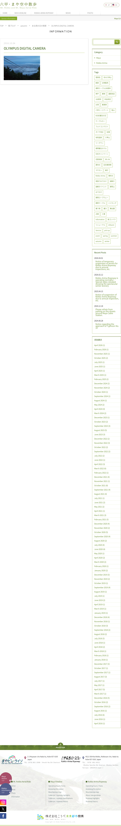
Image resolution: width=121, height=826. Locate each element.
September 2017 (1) (102, 672)
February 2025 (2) (101, 379)
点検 (97, 214)
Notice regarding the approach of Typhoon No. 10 (107, 326)
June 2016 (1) (99, 719)
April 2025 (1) (99, 370)
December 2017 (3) (102, 664)
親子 (106, 170)
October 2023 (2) (101, 421)
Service (98, 230)
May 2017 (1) (99, 685)
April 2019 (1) (99, 604)
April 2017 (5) (99, 689)
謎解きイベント (101, 186)
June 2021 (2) (99, 502)
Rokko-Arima (101, 63)
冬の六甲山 (107, 77)
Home (13, 786)
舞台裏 (112, 208)
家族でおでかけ (101, 181)
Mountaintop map (54, 792)
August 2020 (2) (100, 540)
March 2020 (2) (100, 562)
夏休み (98, 165)
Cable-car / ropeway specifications (60, 798)
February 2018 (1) (101, 655)
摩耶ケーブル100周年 (103, 88)
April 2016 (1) (99, 723)
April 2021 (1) (99, 511)
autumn (23, 26)
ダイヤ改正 (99, 132)
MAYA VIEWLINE (20, 13)
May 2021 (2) (99, 506)
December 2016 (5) (102, 698)
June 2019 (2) (99, 600)
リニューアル (100, 225)
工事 (103, 214)
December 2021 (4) (102, 477)
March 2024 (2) (100, 413)
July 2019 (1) (99, 596)
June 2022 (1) (99, 460)
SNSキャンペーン (102, 154)
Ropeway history (92, 801)
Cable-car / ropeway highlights (59, 795)
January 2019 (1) (101, 613)
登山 (113, 110)
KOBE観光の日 (101, 115)
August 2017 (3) (100, 676)
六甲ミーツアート (102, 110)
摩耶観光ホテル (101, 148)
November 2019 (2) (102, 579)
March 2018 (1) (100, 651)
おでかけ (99, 192)
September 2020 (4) (102, 536)
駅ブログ (12, 26)
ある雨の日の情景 (39, 26)
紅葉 (108, 132)
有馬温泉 (99, 137)
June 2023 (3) (99, 434)
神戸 (97, 94)
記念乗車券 (107, 165)
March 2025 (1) (100, 375)
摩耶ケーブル (100, 203)
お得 (97, 104)
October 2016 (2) (101, 702)
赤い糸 (107, 159)
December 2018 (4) (102, 617)
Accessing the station (56, 789)
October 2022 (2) (101, 447)
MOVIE (68, 13)
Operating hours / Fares (56, 786)
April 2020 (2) (99, 557)
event (98, 236)
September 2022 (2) (102, 451)
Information (100, 219)
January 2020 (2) (101, 570)
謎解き (112, 181)
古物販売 (105, 83)
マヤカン (99, 170)
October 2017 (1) (101, 668)
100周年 (98, 99)
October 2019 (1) (101, 583)
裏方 (105, 208)
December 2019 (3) (102, 574)
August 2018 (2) (100, 634)
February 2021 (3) (101, 519)
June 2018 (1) (99, 642)
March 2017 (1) (100, 693)
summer (114, 236)
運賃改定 (111, 94)
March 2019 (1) (100, 608)
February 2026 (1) (101, 349)
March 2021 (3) (100, 515)
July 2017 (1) (99, 681)
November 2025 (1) (102, 353)
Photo (13, 793)
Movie (13, 789)
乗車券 (104, 104)
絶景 (97, 83)
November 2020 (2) (102, 528)
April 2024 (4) (99, 409)
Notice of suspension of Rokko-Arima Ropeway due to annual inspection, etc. (107, 297)
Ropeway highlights (93, 798)
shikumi (111, 225)
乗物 (103, 94)
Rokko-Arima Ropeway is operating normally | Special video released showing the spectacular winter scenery (106, 282)
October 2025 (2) (101, 358)
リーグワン (99, 143)
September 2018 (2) (102, 630)
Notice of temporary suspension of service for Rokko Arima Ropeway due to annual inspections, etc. (106, 265)
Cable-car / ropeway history (58, 801)
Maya (98, 57)
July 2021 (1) (99, 498)
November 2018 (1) (102, 621)
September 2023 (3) (102, 426)
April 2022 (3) (99, 464)
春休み (110, 175)
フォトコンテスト (102, 126)
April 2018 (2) (99, 647)
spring (105, 236)
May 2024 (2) (99, 404)
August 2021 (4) (100, 494)
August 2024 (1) (100, 400)
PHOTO (90, 13)
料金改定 (108, 99)
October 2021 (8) (101, 485)
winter (107, 241)
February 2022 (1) (101, 472)
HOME (5, 13)
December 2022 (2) (102, 438)
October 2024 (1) (101, 392)
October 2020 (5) (101, 532)
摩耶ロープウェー (102, 197)
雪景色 (98, 77)
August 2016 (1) (100, 710)
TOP (2, 26)
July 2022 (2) (99, 455)
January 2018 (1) (101, 659)
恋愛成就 (99, 159)
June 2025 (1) (99, 366)
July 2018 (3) (99, 638)
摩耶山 (112, 186)
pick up (107, 230)
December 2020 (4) (102, 523)
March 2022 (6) (100, 468)
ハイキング (112, 203)
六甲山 (107, 137)
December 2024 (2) (102, 383)
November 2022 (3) (102, 443)
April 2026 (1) (99, 345)
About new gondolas (93, 795)
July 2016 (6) (99, 715)
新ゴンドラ (112, 219)
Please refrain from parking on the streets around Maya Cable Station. (105, 312)
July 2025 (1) (99, 362)
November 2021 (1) (102, 481)
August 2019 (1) (100, 591)
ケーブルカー (100, 121)
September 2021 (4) (102, 489)
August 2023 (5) (100, 430)
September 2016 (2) (102, 706)
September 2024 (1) (102, 396)
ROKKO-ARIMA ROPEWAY (43, 13)
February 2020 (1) (101, 566)
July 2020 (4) (99, 545)
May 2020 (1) (99, 553)
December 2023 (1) (102, 417)
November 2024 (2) (102, 387)
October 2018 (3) (101, 625)
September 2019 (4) (102, 587)
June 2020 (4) (99, 549)
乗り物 (98, 208)
